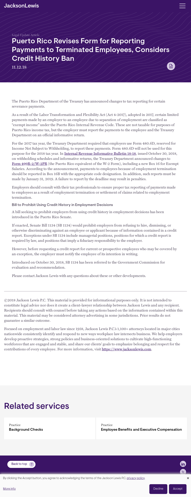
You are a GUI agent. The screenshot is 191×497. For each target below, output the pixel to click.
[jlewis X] (183, 472)
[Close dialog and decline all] (188, 476)
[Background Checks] (49, 428)
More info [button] (9, 488)
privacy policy (136, 478)
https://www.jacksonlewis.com (126, 349)
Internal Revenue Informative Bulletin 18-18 (100, 153)
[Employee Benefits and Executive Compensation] (141, 428)
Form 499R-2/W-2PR (29, 163)
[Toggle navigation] (182, 5)
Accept (177, 488)
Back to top (19, 464)
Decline (158, 488)
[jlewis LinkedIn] (183, 464)
